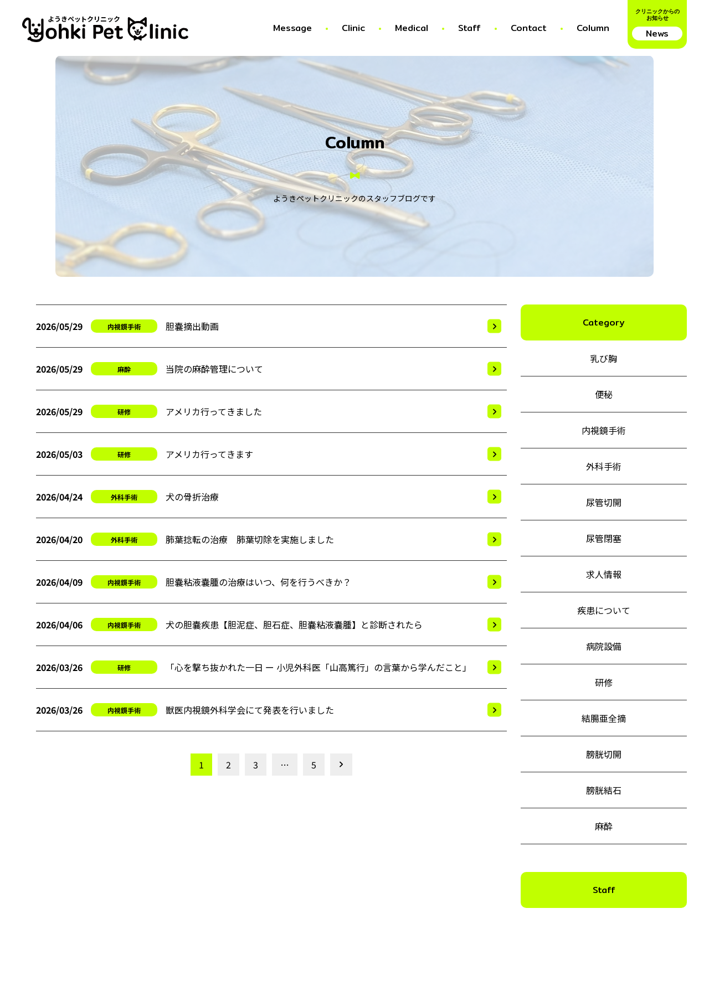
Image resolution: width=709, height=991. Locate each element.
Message (292, 28)
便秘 (604, 394)
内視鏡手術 (124, 326)
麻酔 (124, 369)
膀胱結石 (603, 790)
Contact (529, 28)
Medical (411, 28)
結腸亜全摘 (604, 718)
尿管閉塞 (603, 538)
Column (593, 28)
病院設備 (603, 646)
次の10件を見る (340, 764)
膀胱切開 (603, 754)
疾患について (603, 610)
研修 (124, 411)
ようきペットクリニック (84, 19)
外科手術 (124, 497)
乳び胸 (603, 358)
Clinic (353, 28)
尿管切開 (603, 502)
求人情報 (603, 574)
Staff (469, 28)
